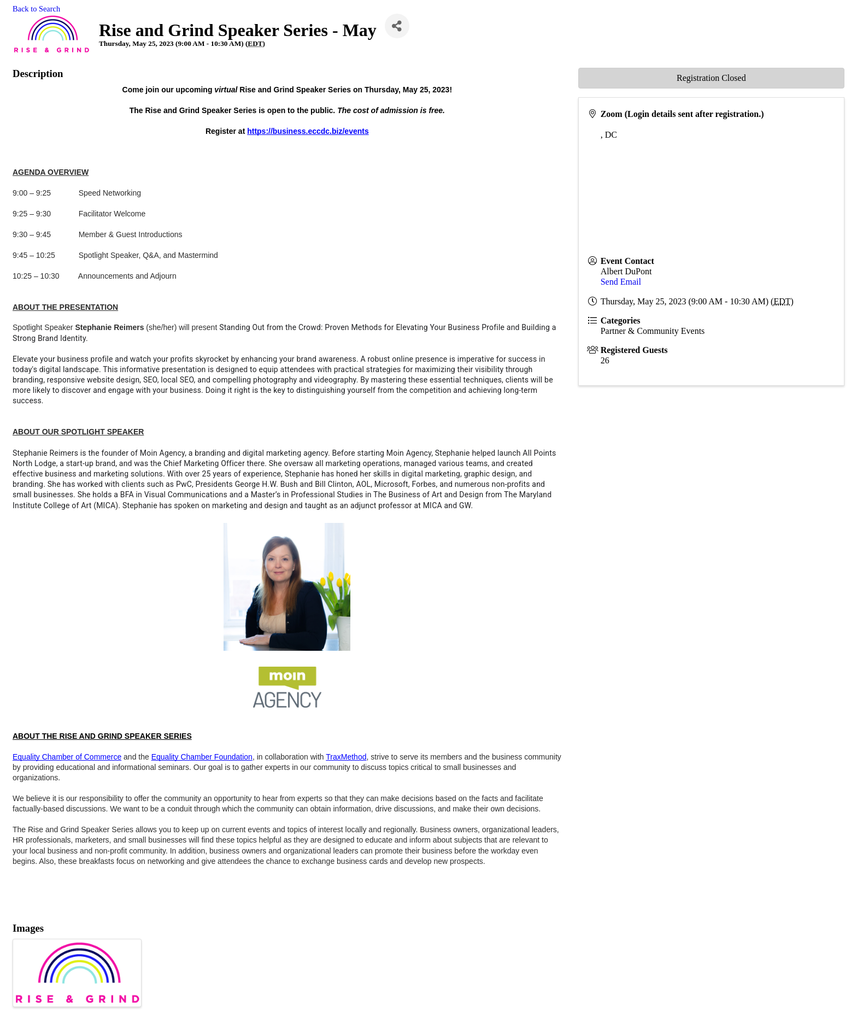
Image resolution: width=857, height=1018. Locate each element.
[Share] (397, 26)
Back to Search (36, 8)
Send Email (621, 281)
